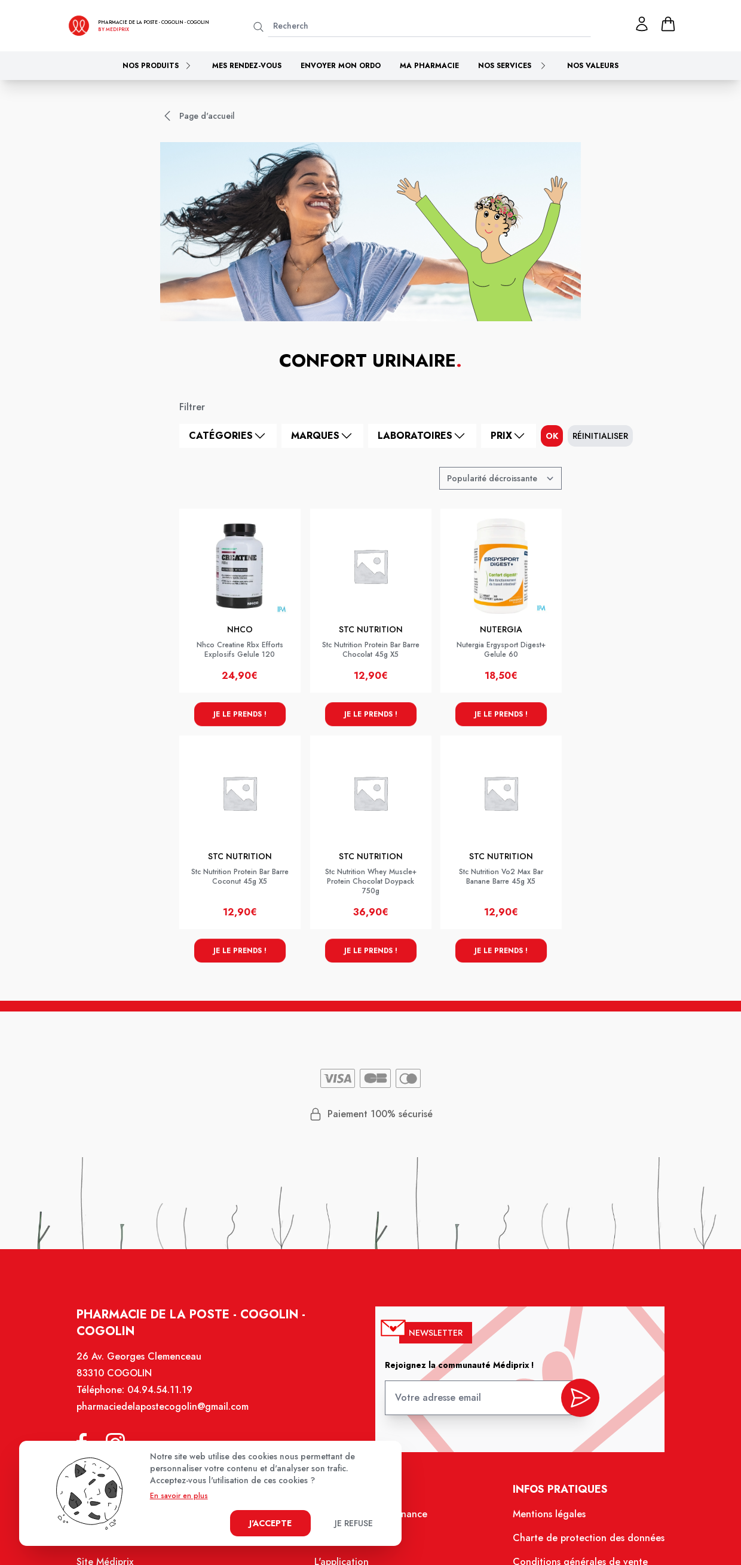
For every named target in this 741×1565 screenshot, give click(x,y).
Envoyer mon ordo (341, 65)
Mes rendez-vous (246, 65)
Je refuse (354, 1523)
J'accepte (270, 1523)
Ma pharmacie (429, 65)
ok (552, 436)
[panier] (668, 24)
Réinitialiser (600, 436)
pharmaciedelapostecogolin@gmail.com (163, 1408)
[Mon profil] (641, 24)
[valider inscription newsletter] (579, 1399)
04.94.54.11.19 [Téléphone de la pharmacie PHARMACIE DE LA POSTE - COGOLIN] (160, 1391)
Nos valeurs (592, 65)
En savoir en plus (179, 1496)
